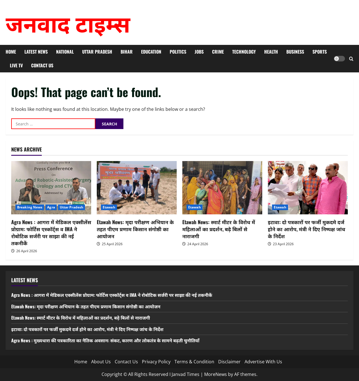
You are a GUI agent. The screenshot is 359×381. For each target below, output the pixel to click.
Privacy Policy (156, 362)
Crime (218, 51)
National (65, 51)
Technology (244, 51)
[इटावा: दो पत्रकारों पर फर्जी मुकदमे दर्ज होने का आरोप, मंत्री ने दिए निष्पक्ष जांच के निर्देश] (308, 187)
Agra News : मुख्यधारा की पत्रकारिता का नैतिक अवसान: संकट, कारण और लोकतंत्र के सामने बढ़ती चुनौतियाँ (105, 340)
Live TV (16, 65)
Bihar (127, 51)
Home (11, 51)
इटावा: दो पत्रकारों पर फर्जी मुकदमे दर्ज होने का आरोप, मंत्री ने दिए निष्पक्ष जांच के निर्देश (306, 229)
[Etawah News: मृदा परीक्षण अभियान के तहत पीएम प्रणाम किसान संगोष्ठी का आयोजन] (137, 187)
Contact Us (42, 65)
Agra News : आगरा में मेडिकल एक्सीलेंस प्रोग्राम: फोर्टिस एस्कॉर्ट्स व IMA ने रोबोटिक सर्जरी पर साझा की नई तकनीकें (51, 232)
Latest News (36, 51)
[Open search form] (351, 58)
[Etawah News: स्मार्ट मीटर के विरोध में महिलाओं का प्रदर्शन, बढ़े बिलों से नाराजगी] (222, 187)
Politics (178, 51)
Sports (319, 51)
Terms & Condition (194, 362)
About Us (101, 362)
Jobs (199, 51)
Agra (51, 207)
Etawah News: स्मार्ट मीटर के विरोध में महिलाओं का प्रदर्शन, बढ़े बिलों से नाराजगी (218, 229)
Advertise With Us (263, 362)
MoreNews (215, 374)
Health (271, 51)
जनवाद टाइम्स (68, 22)
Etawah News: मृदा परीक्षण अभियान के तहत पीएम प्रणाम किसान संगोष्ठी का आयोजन (135, 229)
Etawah (109, 207)
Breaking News (29, 207)
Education (151, 51)
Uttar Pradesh (97, 51)
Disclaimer (229, 362)
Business (295, 51)
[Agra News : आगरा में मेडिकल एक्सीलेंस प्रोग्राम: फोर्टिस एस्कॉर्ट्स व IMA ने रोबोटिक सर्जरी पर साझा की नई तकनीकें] (51, 187)
